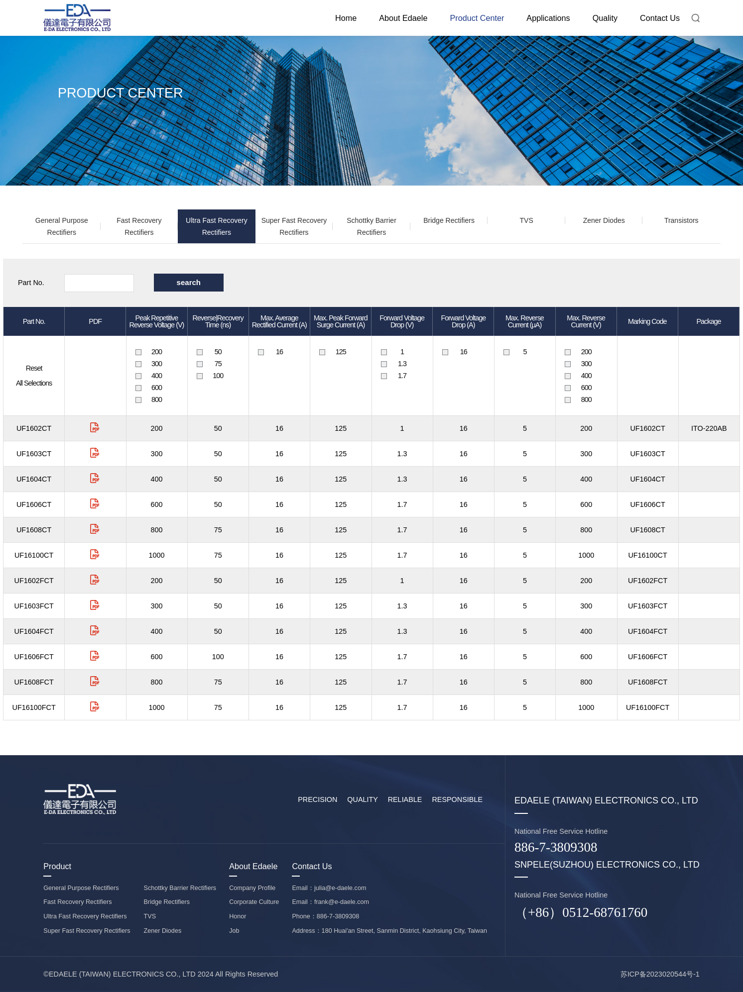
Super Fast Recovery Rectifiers (294, 226)
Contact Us (660, 17)
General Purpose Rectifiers (61, 226)
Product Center (477, 17)
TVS (526, 220)
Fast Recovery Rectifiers (139, 226)
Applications (548, 17)
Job (234, 930)
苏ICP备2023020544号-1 (660, 974)
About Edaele (403, 17)
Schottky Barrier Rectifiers (371, 226)
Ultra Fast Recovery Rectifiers (217, 226)
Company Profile (252, 888)
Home (346, 17)
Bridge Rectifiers (449, 220)
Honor (237, 916)
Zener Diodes (604, 220)
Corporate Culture (254, 901)
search (189, 282)
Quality (605, 17)
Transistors (681, 220)
